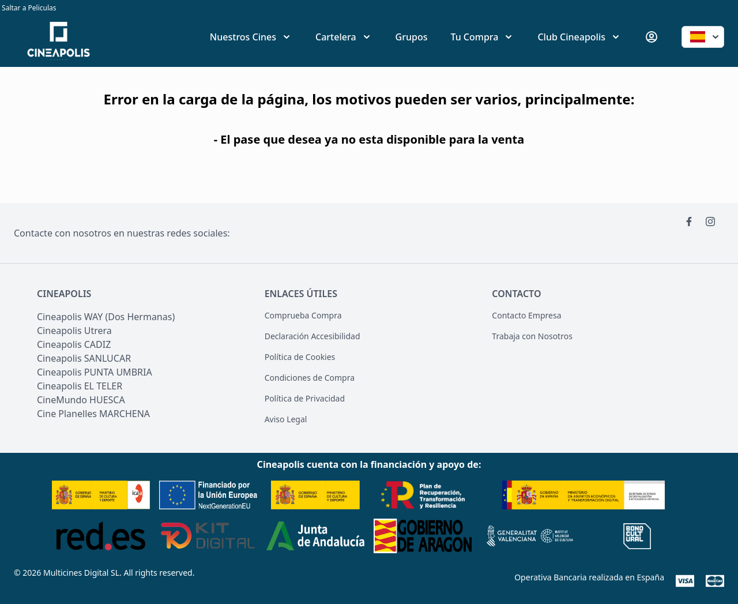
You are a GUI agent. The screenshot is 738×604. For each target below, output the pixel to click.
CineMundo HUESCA (81, 399)
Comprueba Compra (303, 315)
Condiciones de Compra (310, 377)
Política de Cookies (300, 356)
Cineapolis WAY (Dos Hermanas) (106, 316)
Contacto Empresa (526, 315)
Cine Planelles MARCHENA (93, 413)
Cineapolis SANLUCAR (84, 358)
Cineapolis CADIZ (74, 344)
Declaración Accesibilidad (312, 336)
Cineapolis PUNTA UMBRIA (94, 372)
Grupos (412, 37)
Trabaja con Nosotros (532, 336)
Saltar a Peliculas (28, 8)
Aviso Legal (286, 419)
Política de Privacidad (305, 398)
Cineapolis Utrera (74, 330)
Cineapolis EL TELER (79, 386)
